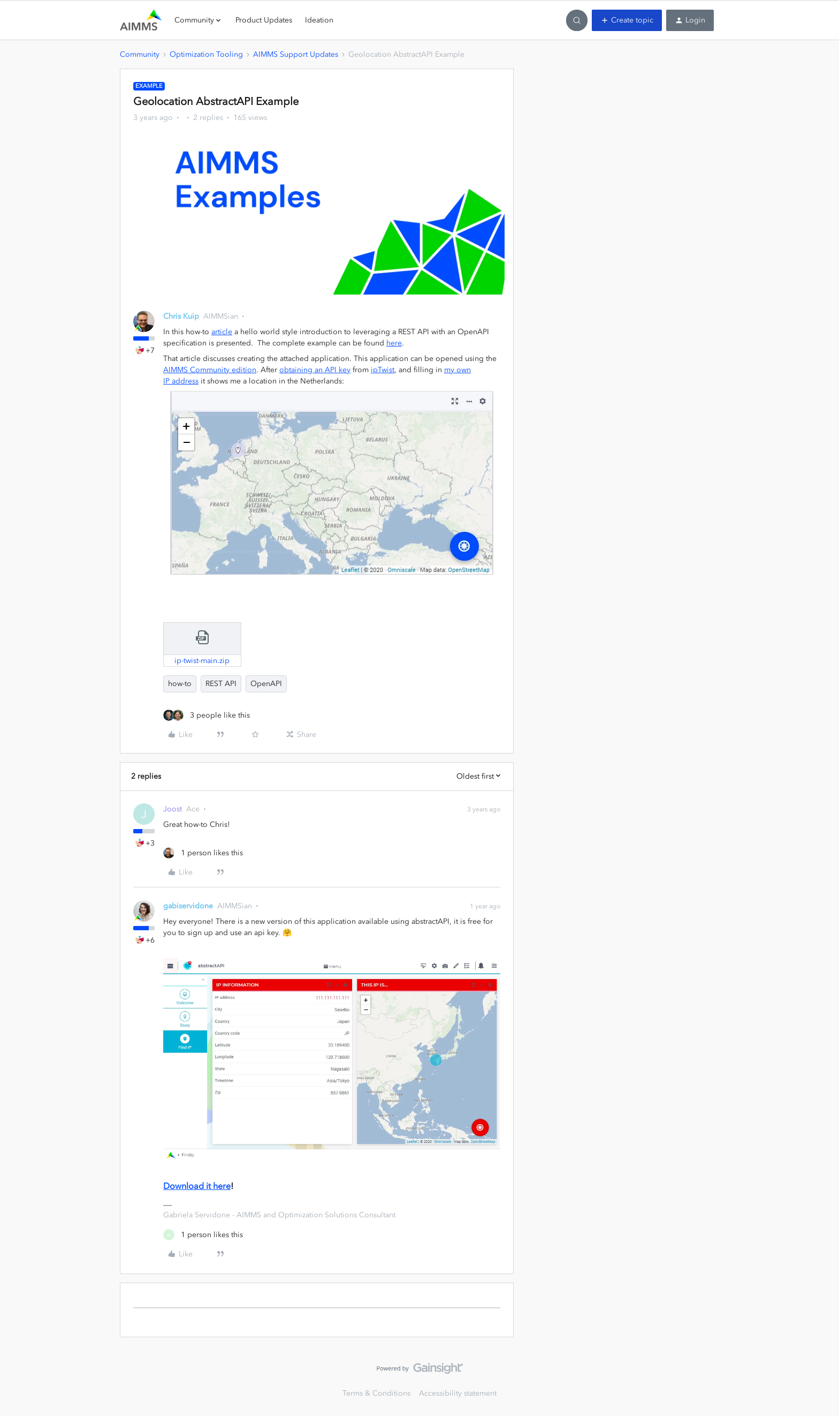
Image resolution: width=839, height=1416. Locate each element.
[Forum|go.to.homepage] (141, 20)
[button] (627, 20)
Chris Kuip (181, 316)
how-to (180, 683)
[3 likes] (206, 715)
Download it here (197, 1185)
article (221, 331)
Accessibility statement (458, 1393)
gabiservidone (188, 905)
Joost (172, 809)
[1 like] (203, 852)
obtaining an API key (314, 369)
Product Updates (263, 20)
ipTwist (382, 369)
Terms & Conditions (376, 1393)
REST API (221, 683)
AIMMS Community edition (209, 369)
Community (139, 54)
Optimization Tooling (206, 54)
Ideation (319, 20)
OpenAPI (266, 683)
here (394, 343)
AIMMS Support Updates (295, 54)
